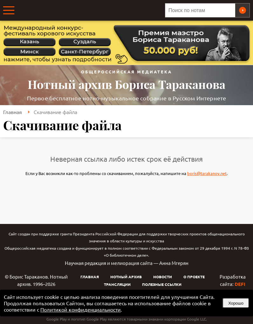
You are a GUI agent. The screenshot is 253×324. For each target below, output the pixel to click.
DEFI (240, 284)
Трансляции (117, 284)
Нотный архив (126, 276)
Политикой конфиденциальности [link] (80, 309)
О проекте (194, 276)
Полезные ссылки (161, 284)
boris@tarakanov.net (207, 173)
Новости (162, 276)
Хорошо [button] (235, 303)
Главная (12, 112)
